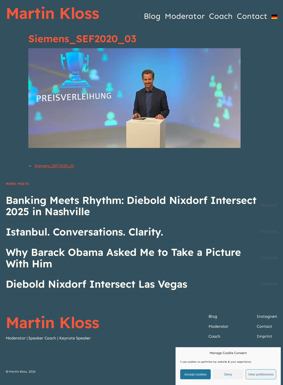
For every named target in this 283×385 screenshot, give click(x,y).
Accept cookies (195, 374)
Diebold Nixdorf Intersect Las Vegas (96, 283)
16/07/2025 (269, 232)
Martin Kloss (52, 13)
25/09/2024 (269, 284)
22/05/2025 (269, 258)
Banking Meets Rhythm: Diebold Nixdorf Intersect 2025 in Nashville (131, 205)
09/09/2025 (269, 205)
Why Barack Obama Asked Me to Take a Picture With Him (123, 257)
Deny (228, 374)
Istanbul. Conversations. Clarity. (84, 231)
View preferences (261, 374)
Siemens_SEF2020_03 (54, 165)
